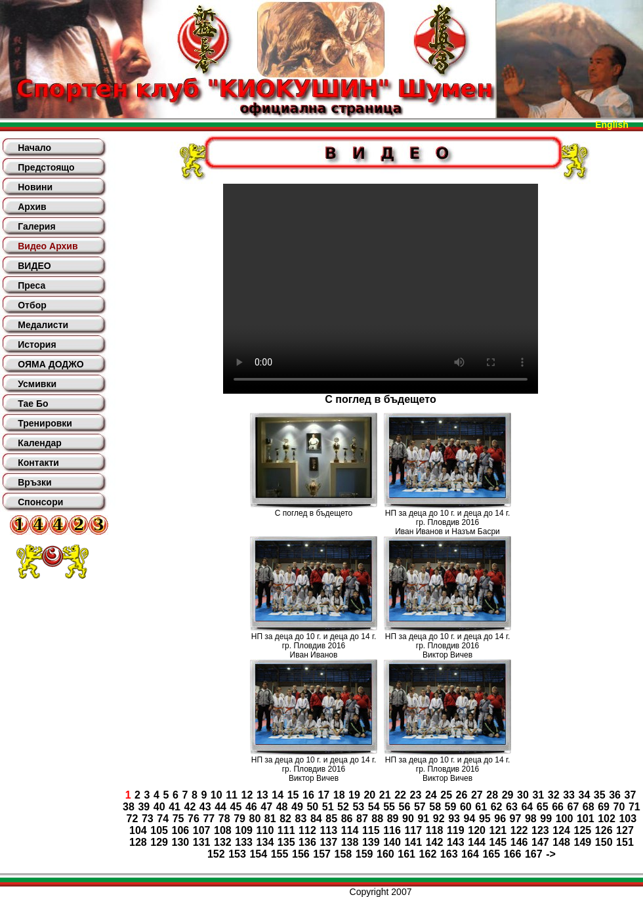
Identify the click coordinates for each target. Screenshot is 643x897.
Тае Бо (33, 403)
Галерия (36, 226)
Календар (40, 443)
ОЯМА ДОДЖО (50, 364)
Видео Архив (47, 246)
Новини (35, 187)
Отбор (32, 305)
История (37, 344)
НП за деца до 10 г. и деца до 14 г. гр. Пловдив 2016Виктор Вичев (447, 645)
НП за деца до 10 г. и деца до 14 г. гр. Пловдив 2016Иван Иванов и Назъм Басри (447, 522)
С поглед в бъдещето (313, 513)
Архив (32, 206)
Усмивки (37, 384)
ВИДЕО (34, 266)
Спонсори (40, 502)
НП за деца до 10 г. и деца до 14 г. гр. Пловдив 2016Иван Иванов (314, 645)
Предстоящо (46, 167)
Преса (31, 285)
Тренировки (45, 423)
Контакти (38, 462)
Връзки (34, 482)
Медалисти (43, 325)
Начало (34, 147)
